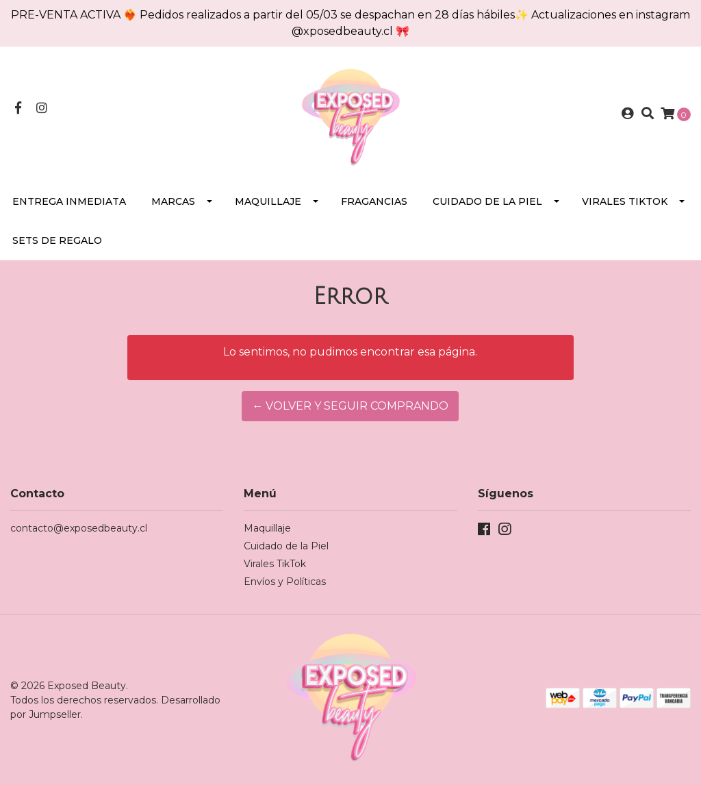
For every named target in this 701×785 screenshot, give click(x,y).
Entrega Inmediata (69, 201)
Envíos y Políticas (285, 581)
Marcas (173, 201)
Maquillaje (268, 201)
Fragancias (374, 201)
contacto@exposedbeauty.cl (78, 528)
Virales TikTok (624, 201)
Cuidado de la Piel (487, 201)
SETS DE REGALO (57, 240)
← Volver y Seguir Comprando (350, 405)
